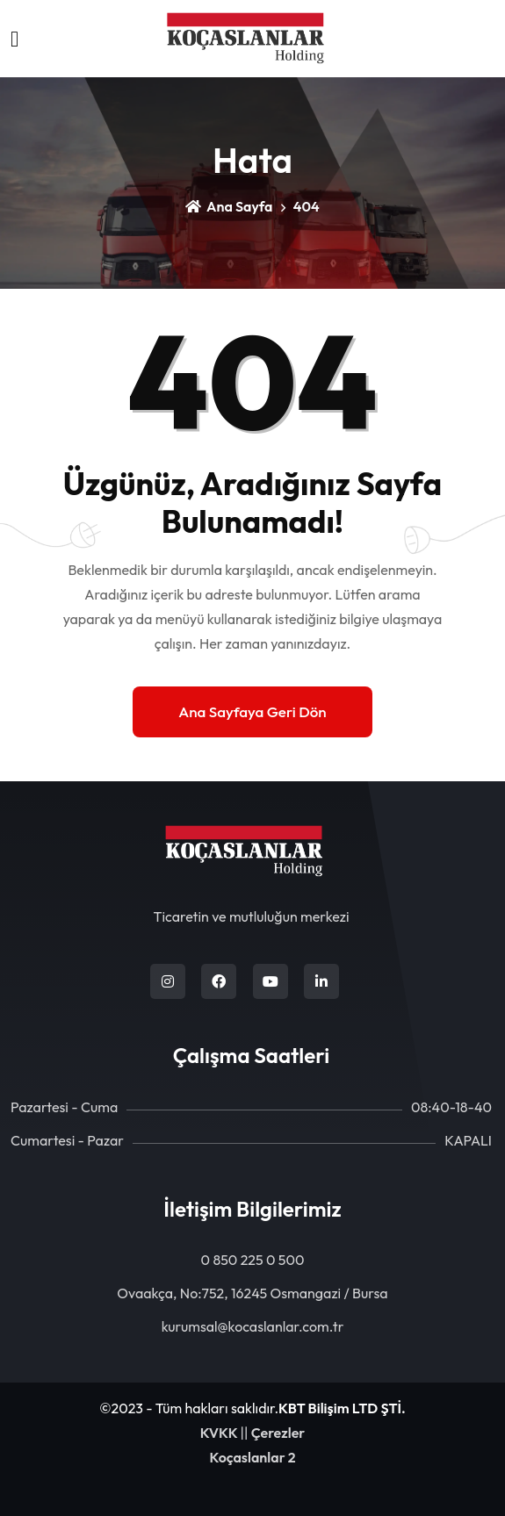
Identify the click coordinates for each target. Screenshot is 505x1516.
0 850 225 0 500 (253, 1259)
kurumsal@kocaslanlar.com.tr (253, 1326)
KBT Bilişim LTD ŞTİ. (342, 1408)
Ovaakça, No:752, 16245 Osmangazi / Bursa (252, 1293)
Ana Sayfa (228, 206)
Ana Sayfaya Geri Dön (252, 711)
